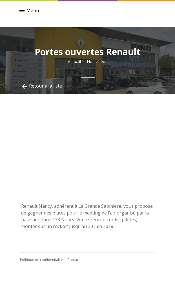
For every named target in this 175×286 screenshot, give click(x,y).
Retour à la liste (41, 86)
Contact (73, 259)
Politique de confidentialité (41, 259)
